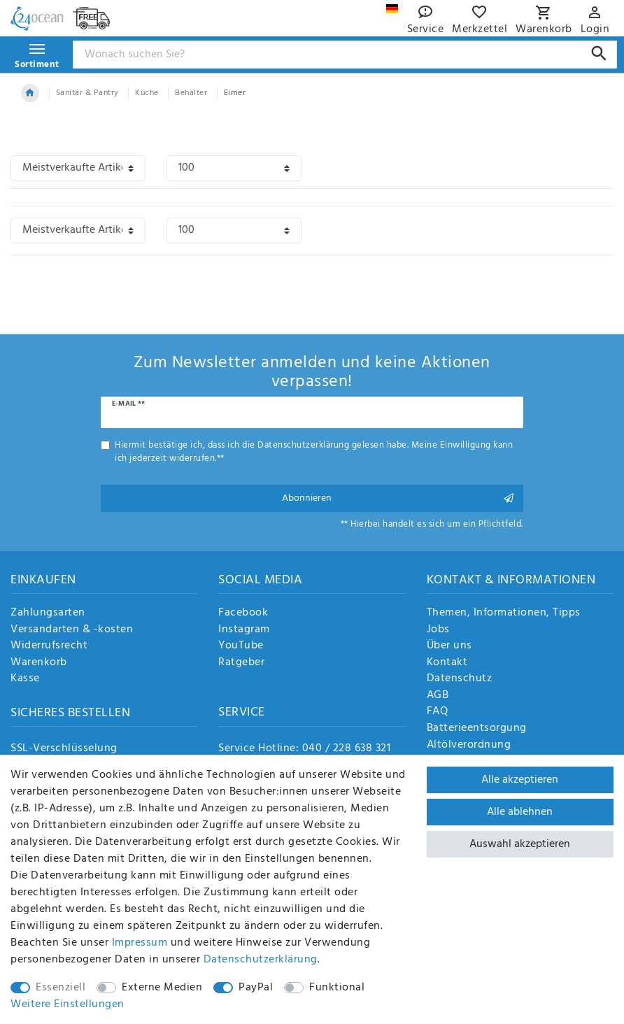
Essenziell (60, 987)
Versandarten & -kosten (71, 630)
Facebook (243, 613)
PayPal (256, 987)
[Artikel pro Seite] (234, 168)
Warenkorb (38, 663)
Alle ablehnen (520, 812)
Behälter (191, 93)
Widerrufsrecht (48, 646)
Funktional (336, 987)
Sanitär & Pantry (87, 93)
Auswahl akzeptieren (519, 844)
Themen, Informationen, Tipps (504, 613)
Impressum (140, 943)
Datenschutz (459, 679)
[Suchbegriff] (345, 55)
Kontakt (447, 663)
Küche (147, 93)
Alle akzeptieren (519, 780)
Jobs (438, 630)
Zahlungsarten (47, 613)
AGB (438, 696)
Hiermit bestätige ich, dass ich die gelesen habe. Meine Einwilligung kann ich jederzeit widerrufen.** (314, 452)
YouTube (241, 646)
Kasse (25, 679)
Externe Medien (162, 987)
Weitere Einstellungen (67, 1004)
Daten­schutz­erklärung (261, 960)
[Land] (392, 9)
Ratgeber (241, 663)
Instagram (244, 630)
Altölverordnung (469, 745)
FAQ (437, 712)
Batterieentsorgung (477, 729)
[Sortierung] (78, 168)
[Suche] (599, 53)
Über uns (449, 646)
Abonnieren (397, 498)
